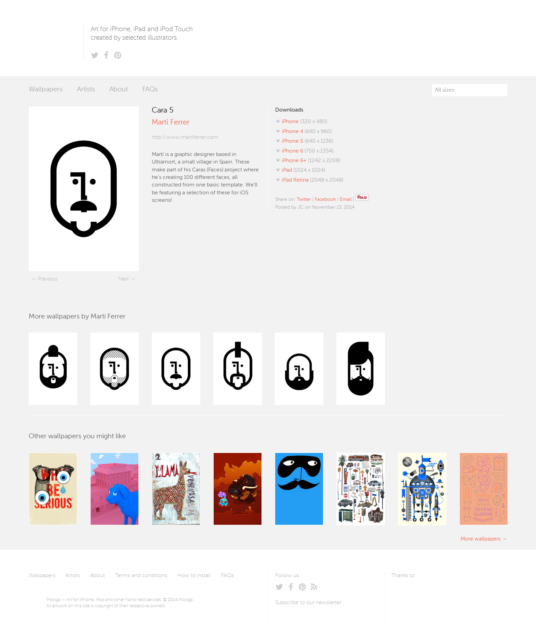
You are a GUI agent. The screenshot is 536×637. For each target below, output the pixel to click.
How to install (194, 575)
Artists (86, 89)
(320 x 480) (304, 122)
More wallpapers (480, 539)
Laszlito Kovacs (403, 591)
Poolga (56, 38)
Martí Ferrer (170, 122)
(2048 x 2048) (312, 180)
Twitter (304, 199)
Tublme (455, 591)
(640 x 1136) (307, 141)
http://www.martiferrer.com (185, 137)
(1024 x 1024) (303, 170)
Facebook (325, 199)
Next (123, 279)
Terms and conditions (141, 575)
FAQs (150, 89)
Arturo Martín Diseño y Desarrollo (427, 591)
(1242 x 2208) (311, 161)
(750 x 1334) (307, 151)
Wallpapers (46, 89)
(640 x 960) (307, 131)
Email (345, 199)
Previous (47, 279)
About (118, 89)
